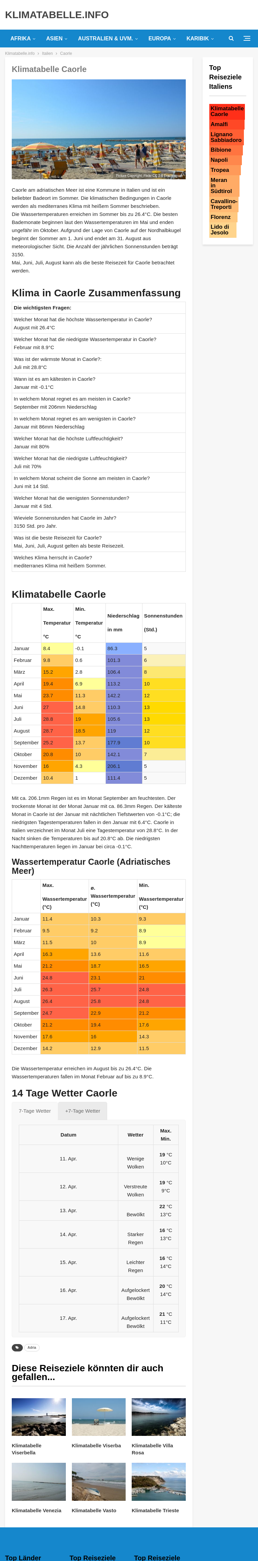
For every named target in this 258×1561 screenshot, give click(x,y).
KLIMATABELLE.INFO (57, 14)
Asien (54, 38)
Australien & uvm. (105, 38)
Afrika (20, 38)
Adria (32, 1347)
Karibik (197, 38)
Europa (159, 38)
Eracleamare (173, 176)
